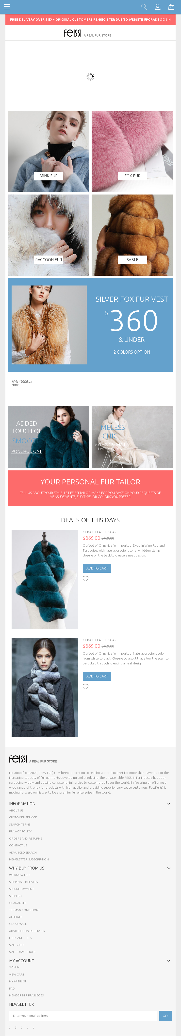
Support (15, 896)
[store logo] (90, 33)
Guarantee (18, 902)
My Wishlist (17, 981)
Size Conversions (22, 951)
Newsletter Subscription (29, 859)
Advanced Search (23, 852)
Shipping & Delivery (23, 882)
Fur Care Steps (20, 937)
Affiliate (15, 916)
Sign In (14, 967)
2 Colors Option (132, 351)
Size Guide (16, 944)
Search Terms (19, 824)
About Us (16, 810)
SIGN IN (165, 19)
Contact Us (18, 845)
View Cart (16, 974)
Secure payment (21, 888)
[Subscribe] (165, 1016)
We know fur (19, 874)
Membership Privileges (26, 995)
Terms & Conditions (24, 910)
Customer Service (23, 817)
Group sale (18, 923)
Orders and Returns (25, 838)
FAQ (12, 988)
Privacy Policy (20, 831)
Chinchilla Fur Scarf (100, 532)
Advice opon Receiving (27, 930)
